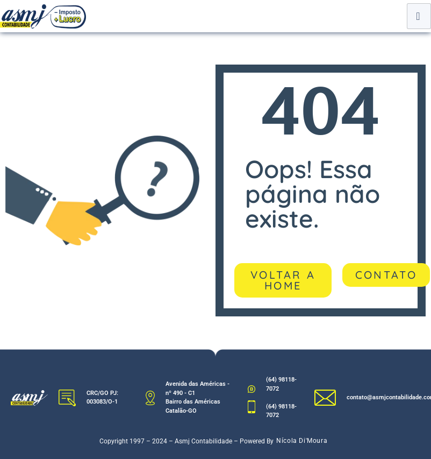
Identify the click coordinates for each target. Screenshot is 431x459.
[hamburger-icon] (419, 16)
